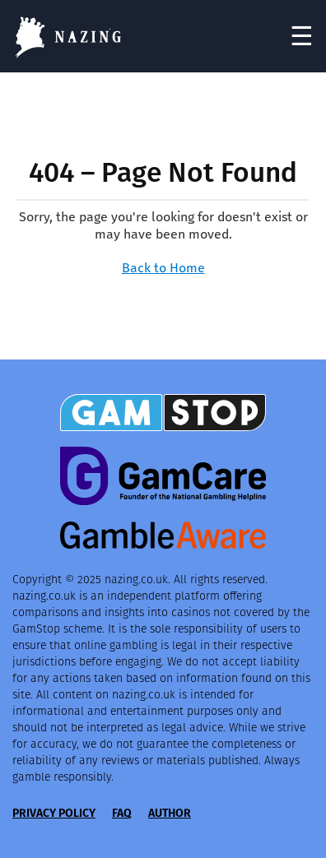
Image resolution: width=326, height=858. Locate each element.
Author (169, 813)
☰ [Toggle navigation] (302, 36)
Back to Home (163, 268)
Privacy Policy (53, 813)
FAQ (122, 813)
